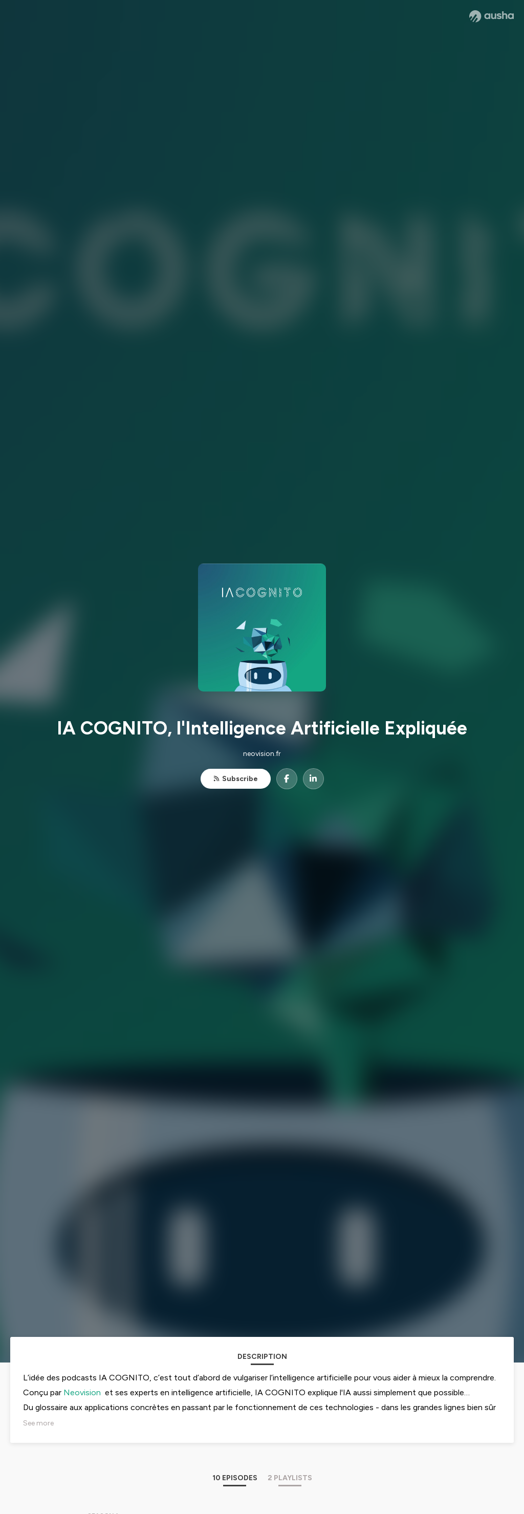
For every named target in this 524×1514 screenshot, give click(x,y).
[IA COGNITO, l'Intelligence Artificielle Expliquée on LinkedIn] (313, 778)
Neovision (82, 1392)
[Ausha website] (491, 16)
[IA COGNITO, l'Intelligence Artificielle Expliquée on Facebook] (286, 778)
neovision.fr (262, 753)
